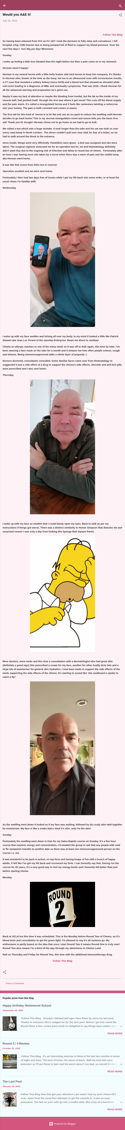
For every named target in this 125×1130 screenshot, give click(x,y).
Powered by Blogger (62, 1123)
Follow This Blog (62, 960)
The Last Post (12, 1081)
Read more (114, 1033)
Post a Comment (15, 983)
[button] (120, 15)
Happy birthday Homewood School (27, 1005)
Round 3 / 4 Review (16, 1043)
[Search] (120, 7)
